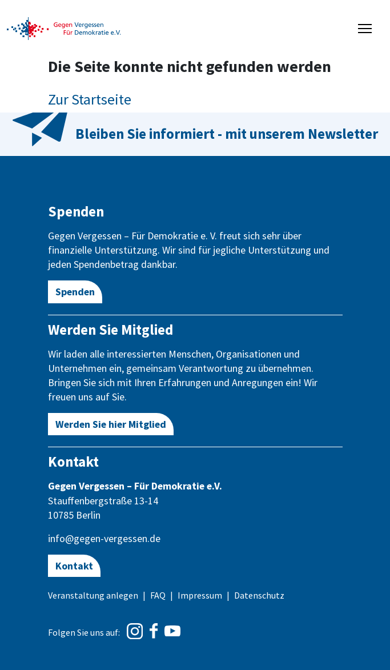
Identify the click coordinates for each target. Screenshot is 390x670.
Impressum (200, 595)
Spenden (75, 291)
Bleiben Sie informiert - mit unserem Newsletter (226, 134)
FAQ (158, 595)
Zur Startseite (89, 99)
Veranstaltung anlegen (93, 595)
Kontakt (74, 565)
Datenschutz (259, 595)
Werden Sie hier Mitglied (110, 424)
